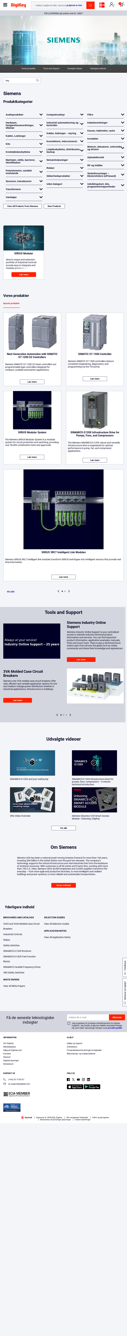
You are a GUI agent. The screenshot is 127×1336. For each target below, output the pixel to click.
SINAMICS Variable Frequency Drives (21, 967)
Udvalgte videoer (74, 68)
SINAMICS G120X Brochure (17, 951)
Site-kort (6, 1057)
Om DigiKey (8, 1043)
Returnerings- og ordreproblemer (81, 1054)
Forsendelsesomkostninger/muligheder (84, 1050)
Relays (6, 940)
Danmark (26, 1117)
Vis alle (11, 591)
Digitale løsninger (11, 1060)
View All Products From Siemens (22, 206)
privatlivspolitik (115, 1028)
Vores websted (63, 885)
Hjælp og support (74, 1043)
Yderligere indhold (98, 68)
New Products (54, 206)
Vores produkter (28, 68)
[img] (18, 6)
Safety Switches (11, 945)
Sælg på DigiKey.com (12, 1050)
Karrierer (7, 1054)
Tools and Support (51, 68)
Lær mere (23, 274)
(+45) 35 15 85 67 (13, 1079)
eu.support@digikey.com (16, 1084)
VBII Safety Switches (13, 972)
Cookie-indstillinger (82, 1120)
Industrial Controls (12, 934)
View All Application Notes (57, 937)
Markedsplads (9, 1047)
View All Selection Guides (56, 924)
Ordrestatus (72, 1047)
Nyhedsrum (8, 1064)
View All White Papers (14, 986)
